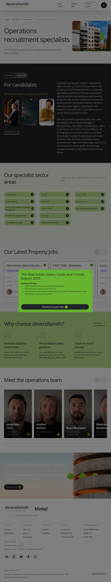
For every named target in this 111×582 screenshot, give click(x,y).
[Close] (90, 272)
